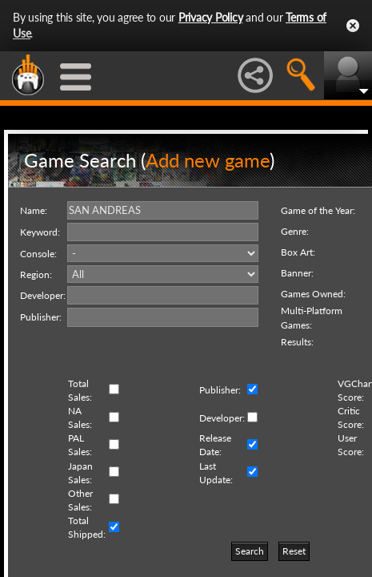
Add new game (208, 159)
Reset (294, 551)
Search (249, 551)
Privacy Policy (210, 17)
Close (352, 25)
